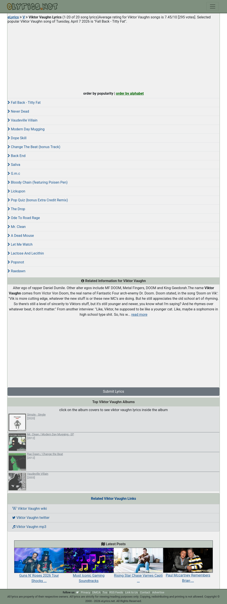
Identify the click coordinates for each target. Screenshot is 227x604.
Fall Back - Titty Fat (24, 102)
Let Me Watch (20, 244)
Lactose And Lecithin (26, 253)
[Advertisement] (113, 56)
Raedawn (16, 271)
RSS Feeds (116, 592)
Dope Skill (17, 138)
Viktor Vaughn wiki (29, 508)
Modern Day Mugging (26, 129)
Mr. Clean (17, 227)
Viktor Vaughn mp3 (29, 527)
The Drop (16, 209)
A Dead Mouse (21, 235)
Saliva (14, 165)
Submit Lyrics (113, 391)
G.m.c (14, 173)
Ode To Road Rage (24, 218)
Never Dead (18, 111)
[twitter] (77, 592)
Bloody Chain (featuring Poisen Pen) (38, 182)
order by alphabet (130, 93)
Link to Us (131, 592)
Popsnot (16, 262)
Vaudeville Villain (22, 120)
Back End (16, 156)
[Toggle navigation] (212, 6)
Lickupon (16, 191)
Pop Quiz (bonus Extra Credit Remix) (38, 200)
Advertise (158, 592)
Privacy (85, 592)
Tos (105, 592)
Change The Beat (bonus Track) (34, 147)
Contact (145, 592)
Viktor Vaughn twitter (30, 518)
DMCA (96, 592)
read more (139, 314)
